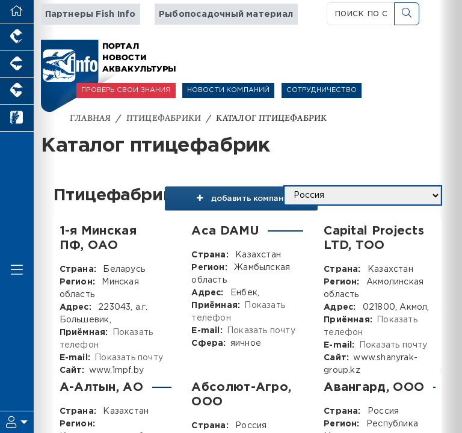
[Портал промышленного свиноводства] (17, 64)
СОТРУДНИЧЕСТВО (321, 90)
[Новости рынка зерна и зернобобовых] (17, 118)
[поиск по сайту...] (361, 13)
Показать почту (128, 357)
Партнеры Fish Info (90, 14)
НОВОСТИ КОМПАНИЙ (228, 90)
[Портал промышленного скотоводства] (17, 91)
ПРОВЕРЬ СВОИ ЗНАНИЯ (125, 90)
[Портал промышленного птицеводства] (17, 37)
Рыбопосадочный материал (226, 14)
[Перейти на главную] (17, 11)
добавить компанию (240, 200)
